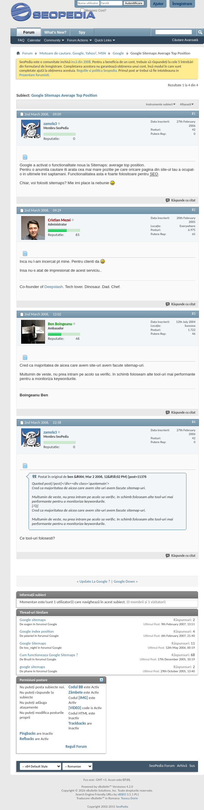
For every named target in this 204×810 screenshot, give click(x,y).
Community (52, 40)
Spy (82, 32)
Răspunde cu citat (180, 200)
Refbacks (27, 738)
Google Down (124, 581)
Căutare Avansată (185, 40)
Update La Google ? (95, 581)
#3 (193, 314)
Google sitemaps (33, 619)
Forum (28, 32)
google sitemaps (32, 666)
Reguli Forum (76, 746)
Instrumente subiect (159, 104)
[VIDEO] (74, 708)
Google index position (37, 631)
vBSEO (122, 794)
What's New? (55, 32)
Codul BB (75, 687)
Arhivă (182, 765)
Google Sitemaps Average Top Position (64, 95)
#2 (193, 210)
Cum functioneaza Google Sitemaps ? (49, 655)
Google (118, 53)
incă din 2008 (81, 62)
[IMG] (83, 697)
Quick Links (103, 40)
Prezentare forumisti (34, 75)
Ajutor (158, 4)
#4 (193, 422)
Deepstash (53, 286)
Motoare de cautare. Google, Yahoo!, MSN (72, 53)
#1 (193, 114)
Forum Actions (77, 40)
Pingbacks (27, 733)
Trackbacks (77, 723)
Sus (192, 765)
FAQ (21, 40)
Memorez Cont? (93, 10)
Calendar (34, 40)
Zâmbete (75, 692)
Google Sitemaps (33, 643)
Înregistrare (182, 4)
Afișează (185, 104)
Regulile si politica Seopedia (97, 70)
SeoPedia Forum (162, 765)
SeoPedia (122, 807)
